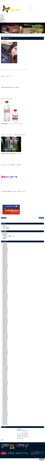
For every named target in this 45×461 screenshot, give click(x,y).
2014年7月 (5, 418)
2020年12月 (5, 319)
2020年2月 (5, 332)
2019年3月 (5, 346)
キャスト (2, 15)
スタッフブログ (6, 227)
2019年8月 (5, 340)
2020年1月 (5, 333)
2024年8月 (5, 269)
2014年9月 (5, 416)
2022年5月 (5, 304)
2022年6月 (5, 302)
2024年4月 (5, 274)
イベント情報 (3, 21)
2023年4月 (5, 290)
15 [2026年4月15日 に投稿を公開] (20, 435)
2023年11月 (5, 281)
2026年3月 (5, 244)
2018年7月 (5, 357)
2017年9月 (5, 370)
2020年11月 (5, 321)
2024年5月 (5, 273)
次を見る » (41, 217)
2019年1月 (5, 349)
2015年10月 (5, 399)
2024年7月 (5, 270)
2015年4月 (5, 407)
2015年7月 (5, 403)
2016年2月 (5, 394)
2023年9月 (5, 283)
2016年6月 (5, 389)
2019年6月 (5, 342)
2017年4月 (5, 376)
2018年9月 (5, 354)
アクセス (2, 18)
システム (2, 16)
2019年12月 (5, 335)
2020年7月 (5, 326)
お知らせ (7, 35)
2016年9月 (5, 385)
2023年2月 (5, 292)
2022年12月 (5, 295)
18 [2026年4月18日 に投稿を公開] (25, 435)
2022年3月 (5, 306)
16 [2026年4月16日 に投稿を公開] (22, 435)
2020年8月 (5, 324)
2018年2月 (5, 363)
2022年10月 (5, 297)
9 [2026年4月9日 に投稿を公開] (22, 433)
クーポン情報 (6, 228)
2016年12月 (5, 381)
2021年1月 (5, 318)
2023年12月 (5, 279)
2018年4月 (5, 360)
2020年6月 (5, 327)
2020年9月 (5, 323)
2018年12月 (5, 350)
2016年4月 (5, 391)
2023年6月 (5, 287)
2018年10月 (5, 353)
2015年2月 (5, 409)
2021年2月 (5, 317)
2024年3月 (5, 275)
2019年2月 (5, 348)
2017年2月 (5, 379)
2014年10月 (5, 415)
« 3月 (2, 439)
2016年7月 (5, 388)
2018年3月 (5, 362)
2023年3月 (5, 291)
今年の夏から (6, 233)
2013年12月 (5, 424)
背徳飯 (4, 238)
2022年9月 (5, 299)
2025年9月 (5, 252)
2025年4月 (5, 259)
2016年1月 (5, 395)
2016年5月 (5, 390)
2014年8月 (5, 417)
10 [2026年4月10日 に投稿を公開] (24, 433)
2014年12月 (5, 412)
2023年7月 (5, 286)
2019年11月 (5, 336)
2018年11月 (5, 351)
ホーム (2, 35)
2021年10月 (5, 312)
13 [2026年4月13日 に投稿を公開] (17, 435)
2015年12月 (5, 397)
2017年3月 (5, 377)
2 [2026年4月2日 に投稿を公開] (22, 432)
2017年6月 (5, 373)
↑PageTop (41, 459)
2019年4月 (5, 345)
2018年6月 (5, 358)
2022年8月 (5, 300)
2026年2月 (5, 246)
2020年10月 (5, 322)
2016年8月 (5, 386)
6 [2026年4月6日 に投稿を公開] (17, 433)
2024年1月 (5, 278)
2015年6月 (5, 404)
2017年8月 (5, 371)
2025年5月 (5, 257)
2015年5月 (5, 406)
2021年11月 (5, 310)
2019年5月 (5, 344)
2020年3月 (5, 331)
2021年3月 (5, 315)
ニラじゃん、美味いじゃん (9, 235)
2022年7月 (5, 301)
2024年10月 (5, 266)
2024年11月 (5, 265)
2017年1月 (5, 380)
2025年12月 (5, 248)
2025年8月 (5, 254)
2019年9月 (5, 339)
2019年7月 (5, 341)
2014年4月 (5, 421)
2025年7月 (5, 255)
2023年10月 (5, 282)
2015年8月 (5, 402)
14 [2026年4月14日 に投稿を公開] (19, 435)
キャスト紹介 (36, 451)
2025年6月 (5, 256)
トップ (1, 14)
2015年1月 (5, 411)
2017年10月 (5, 368)
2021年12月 (5, 309)
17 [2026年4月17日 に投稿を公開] (24, 435)
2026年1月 (5, 247)
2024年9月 (5, 268)
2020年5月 (5, 328)
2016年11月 (5, 382)
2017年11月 (5, 367)
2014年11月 (5, 413)
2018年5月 (5, 359)
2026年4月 (5, 243)
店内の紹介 (2, 19)
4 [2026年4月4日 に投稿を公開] (25, 432)
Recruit (1, 20)
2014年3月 (5, 422)
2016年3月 (5, 393)
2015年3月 (5, 408)
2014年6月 (5, 420)
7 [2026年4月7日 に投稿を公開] (19, 433)
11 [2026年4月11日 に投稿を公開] (25, 433)
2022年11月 (5, 296)
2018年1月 (5, 364)
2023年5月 (5, 288)
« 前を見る (3, 217)
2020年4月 (5, 330)
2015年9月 (5, 400)
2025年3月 (5, 260)
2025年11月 (5, 250)
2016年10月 (5, 384)
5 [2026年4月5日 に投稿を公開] (27, 432)
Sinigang (4, 234)
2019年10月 (5, 337)
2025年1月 (5, 263)
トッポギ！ (5, 237)
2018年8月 (5, 355)
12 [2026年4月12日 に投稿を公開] (27, 433)
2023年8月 (5, 284)
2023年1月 (5, 293)
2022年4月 (5, 305)
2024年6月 (5, 272)
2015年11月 (5, 398)
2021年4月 (5, 314)
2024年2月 (5, 277)
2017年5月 (5, 375)
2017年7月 (5, 372)
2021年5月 (5, 313)
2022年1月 (5, 308)
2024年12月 (5, 264)
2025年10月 (5, 251)
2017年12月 (5, 366)
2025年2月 (5, 261)
